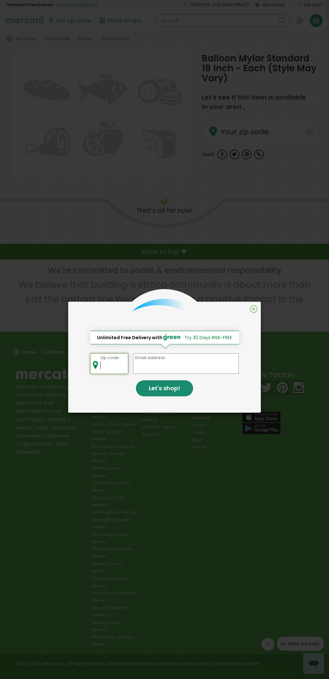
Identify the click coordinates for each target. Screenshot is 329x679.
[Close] (253, 309)
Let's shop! (164, 388)
